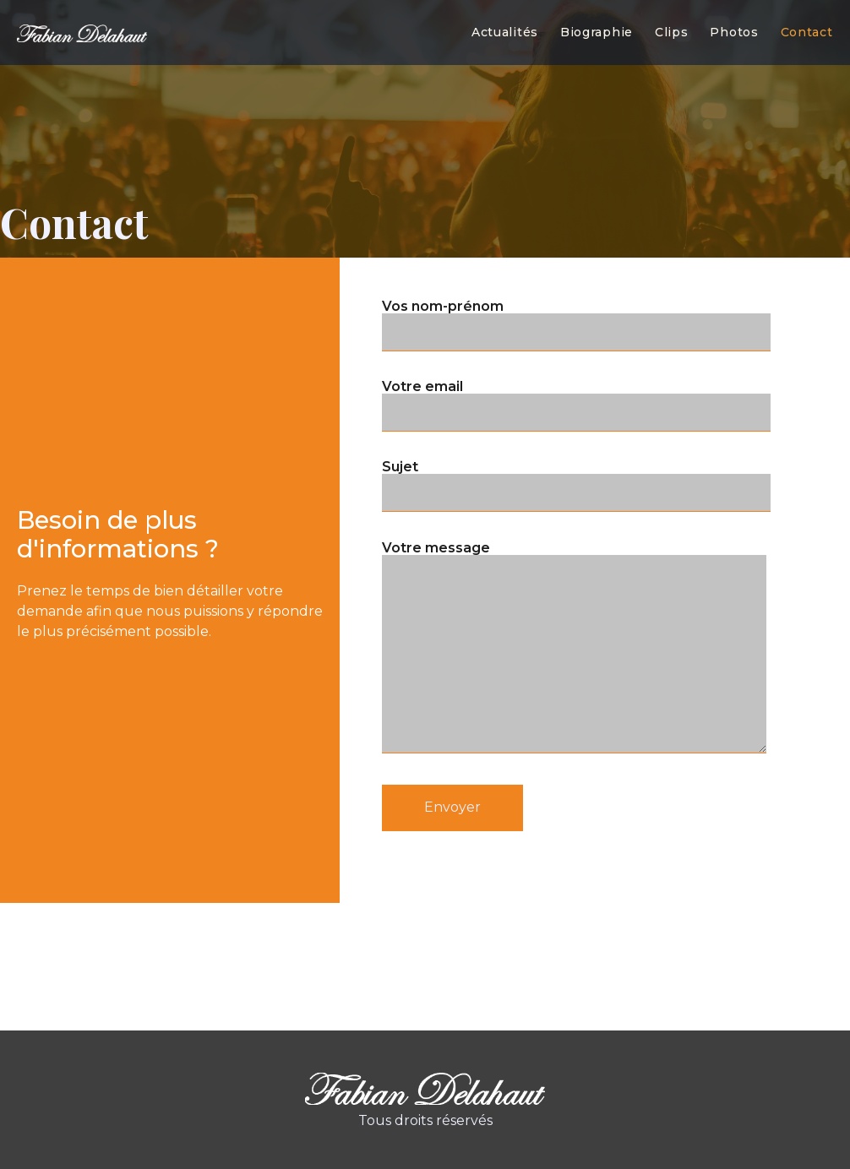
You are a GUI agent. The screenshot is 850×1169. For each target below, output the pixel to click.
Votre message (574, 587)
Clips (672, 32)
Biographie (596, 32)
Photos (734, 32)
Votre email (576, 330)
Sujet (576, 411)
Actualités (504, 32)
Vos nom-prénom (576, 250)
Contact (807, 32)
